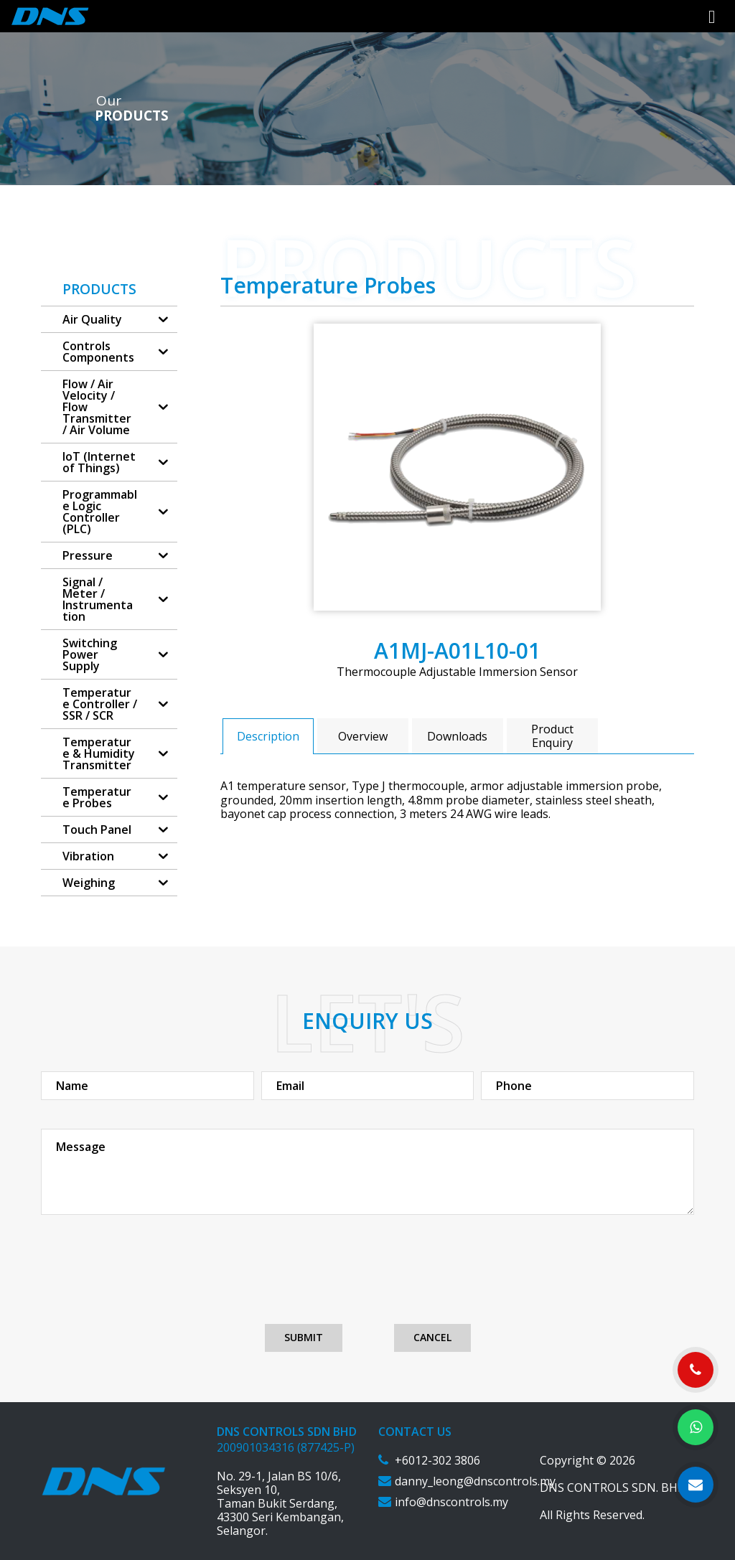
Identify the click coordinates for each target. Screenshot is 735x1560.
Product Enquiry (552, 736)
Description (268, 736)
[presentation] (367, 1282)
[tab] (268, 735)
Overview (363, 736)
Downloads (457, 736)
